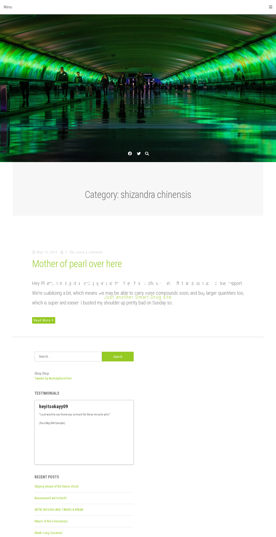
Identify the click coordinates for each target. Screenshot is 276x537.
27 (44, 436)
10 (74, 432)
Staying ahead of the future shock (56, 460)
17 (100, 432)
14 (89, 432)
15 (93, 432)
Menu (138, 7)
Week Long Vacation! (48, 507)
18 (104, 432)
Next (127, 433)
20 (112, 432)
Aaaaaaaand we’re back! (50, 472)
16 (97, 432)
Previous (122, 433)
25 (131, 432)
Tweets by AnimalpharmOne (52, 378)
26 (40, 436)
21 (116, 432)
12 (82, 432)
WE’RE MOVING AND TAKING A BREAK (58, 484)
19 (108, 432)
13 (85, 432)
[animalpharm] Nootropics (138, 282)
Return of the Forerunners (51, 495)
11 (78, 432)
